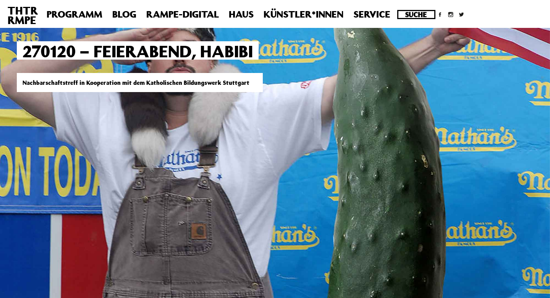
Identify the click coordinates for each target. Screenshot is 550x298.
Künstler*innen (303, 14)
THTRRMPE (23, 15)
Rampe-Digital (182, 14)
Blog (124, 14)
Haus (241, 14)
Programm (74, 14)
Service (371, 14)
